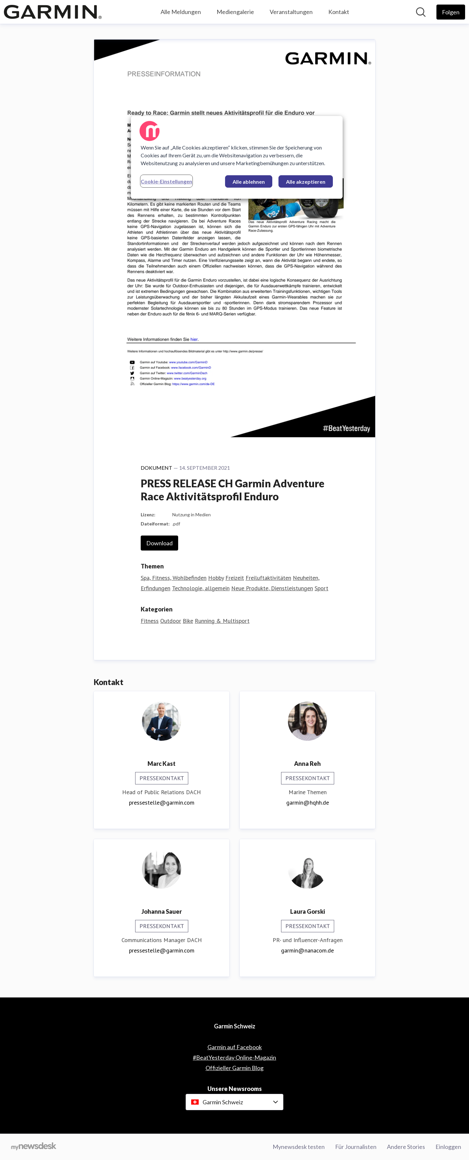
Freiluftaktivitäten (268, 577)
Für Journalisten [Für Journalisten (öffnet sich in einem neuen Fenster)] (356, 1146)
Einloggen (448, 1146)
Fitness (150, 620)
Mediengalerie (235, 11)
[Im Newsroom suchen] (421, 12)
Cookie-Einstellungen (166, 181)
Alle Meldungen (181, 11)
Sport (321, 588)
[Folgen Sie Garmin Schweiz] (450, 12)
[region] (237, 157)
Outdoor (170, 620)
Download (159, 543)
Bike (188, 620)
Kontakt (338, 11)
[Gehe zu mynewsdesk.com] (34, 1147)
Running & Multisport (222, 620)
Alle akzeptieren (305, 182)
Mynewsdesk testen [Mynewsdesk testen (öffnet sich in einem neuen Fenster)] (299, 1146)
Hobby (216, 577)
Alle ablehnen (249, 182)
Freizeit (234, 577)
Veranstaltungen (291, 11)
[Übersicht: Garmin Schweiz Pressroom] (53, 12)
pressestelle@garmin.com (161, 802)
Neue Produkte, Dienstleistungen (272, 588)
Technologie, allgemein (201, 588)
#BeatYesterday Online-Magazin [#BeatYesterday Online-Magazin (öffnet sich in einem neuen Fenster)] (234, 1057)
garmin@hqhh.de (307, 802)
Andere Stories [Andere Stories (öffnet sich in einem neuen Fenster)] (406, 1146)
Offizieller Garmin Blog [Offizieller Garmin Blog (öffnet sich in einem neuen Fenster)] (234, 1067)
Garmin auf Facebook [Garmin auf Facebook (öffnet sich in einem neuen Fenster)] (234, 1047)
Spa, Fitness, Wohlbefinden (173, 577)
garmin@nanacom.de (307, 950)
